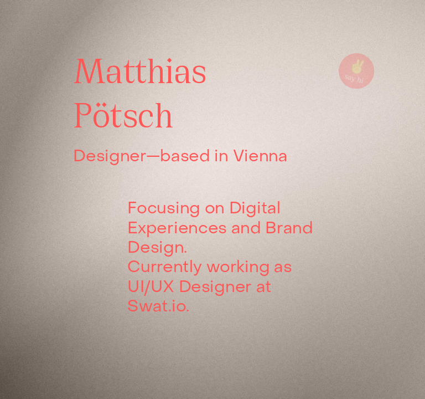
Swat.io (156, 307)
